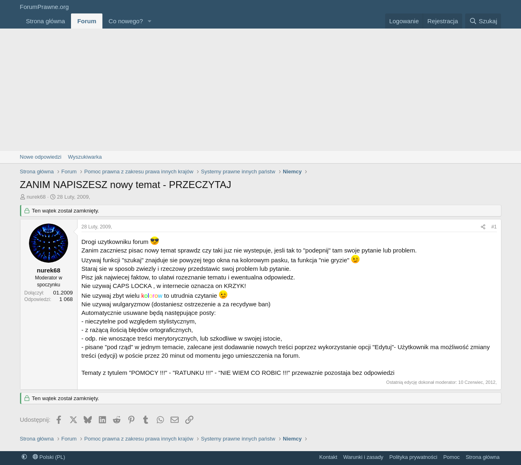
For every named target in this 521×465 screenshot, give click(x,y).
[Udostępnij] (483, 227)
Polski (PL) (49, 457)
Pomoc (451, 457)
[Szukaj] (483, 21)
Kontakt (328, 457)
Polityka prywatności (413, 457)
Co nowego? (126, 21)
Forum (86, 21)
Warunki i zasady (363, 457)
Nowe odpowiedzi (41, 157)
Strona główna (45, 21)
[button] (149, 21)
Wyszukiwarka (85, 157)
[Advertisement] (260, 90)
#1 (494, 227)
